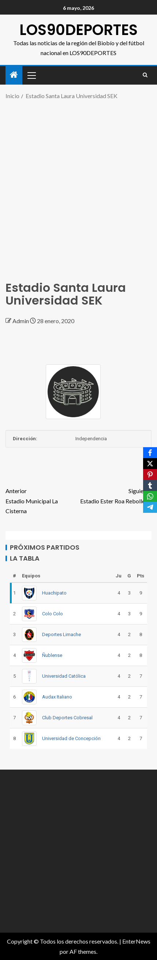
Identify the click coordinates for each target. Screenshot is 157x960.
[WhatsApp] (150, 496)
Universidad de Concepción (71, 738)
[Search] (145, 75)
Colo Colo (52, 613)
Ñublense (52, 655)
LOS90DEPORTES (78, 30)
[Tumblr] (150, 485)
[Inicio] (14, 75)
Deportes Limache (61, 634)
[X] (150, 463)
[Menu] (31, 75)
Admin (21, 320)
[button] (31, 75)
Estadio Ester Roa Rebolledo (115, 495)
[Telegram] (150, 507)
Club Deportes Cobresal (67, 717)
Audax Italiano (57, 697)
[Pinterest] (150, 474)
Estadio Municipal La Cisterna (42, 500)
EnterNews (136, 941)
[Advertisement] (78, 186)
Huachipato (54, 593)
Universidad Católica (64, 676)
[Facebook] (150, 452)
